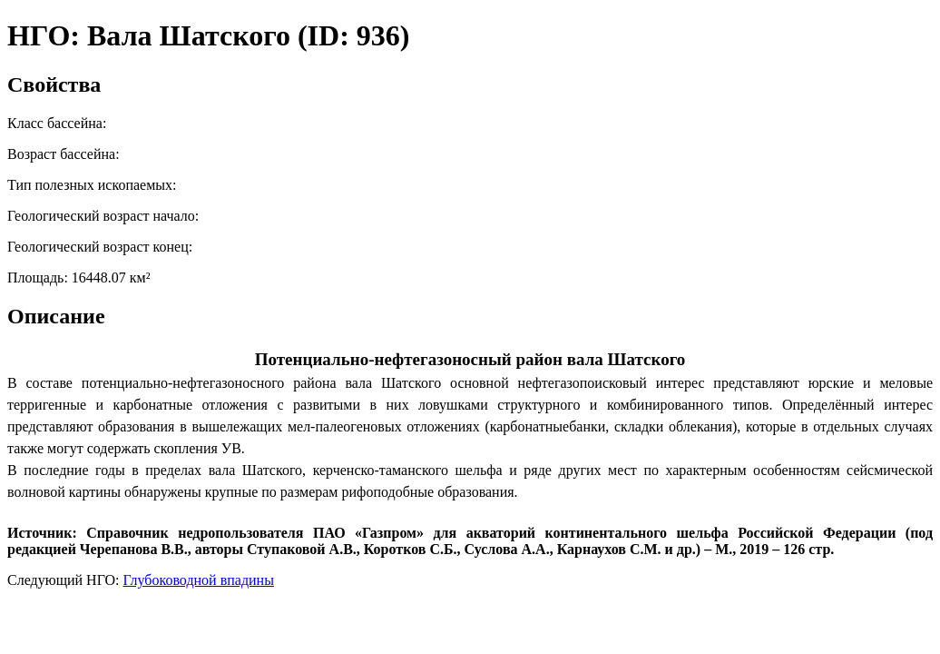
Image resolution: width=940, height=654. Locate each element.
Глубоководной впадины (198, 580)
